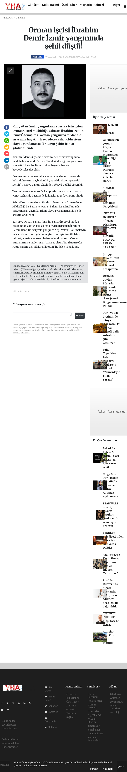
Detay (94, 769)
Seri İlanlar (94, 729)
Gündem (33, 5)
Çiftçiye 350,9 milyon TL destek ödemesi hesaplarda (111, 262)
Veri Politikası (9, 728)
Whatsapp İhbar (10, 743)
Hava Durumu (93, 695)
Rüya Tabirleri (115, 707)
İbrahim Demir (51, 202)
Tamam (107, 769)
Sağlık (69, 717)
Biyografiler (117, 701)
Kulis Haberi (50, 5)
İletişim (51, 727)
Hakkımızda (8, 720)
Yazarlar (51, 706)
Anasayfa (8, 17)
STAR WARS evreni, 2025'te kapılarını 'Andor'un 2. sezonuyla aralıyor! (110, 515)
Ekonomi (71, 713)
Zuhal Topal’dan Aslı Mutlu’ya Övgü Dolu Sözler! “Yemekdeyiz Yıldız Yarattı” (111, 364)
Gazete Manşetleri (94, 739)
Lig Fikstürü (95, 715)
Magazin (85, 5)
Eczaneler (93, 711)
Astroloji (114, 712)
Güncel (99, 5)
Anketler (115, 697)
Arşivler (51, 711)
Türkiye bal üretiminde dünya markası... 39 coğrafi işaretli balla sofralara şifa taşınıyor (111, 327)
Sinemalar (94, 725)
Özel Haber (69, 5)
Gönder (80, 315)
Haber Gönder (10, 746)
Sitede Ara (115, 694)
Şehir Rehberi (95, 733)
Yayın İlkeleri (9, 724)
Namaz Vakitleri (92, 706)
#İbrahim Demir (21, 291)
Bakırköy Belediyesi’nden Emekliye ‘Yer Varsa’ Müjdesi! (113, 540)
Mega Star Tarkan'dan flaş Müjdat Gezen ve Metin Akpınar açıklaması (110, 485)
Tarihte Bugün (92, 720)
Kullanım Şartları (11, 739)
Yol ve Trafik (95, 700)
